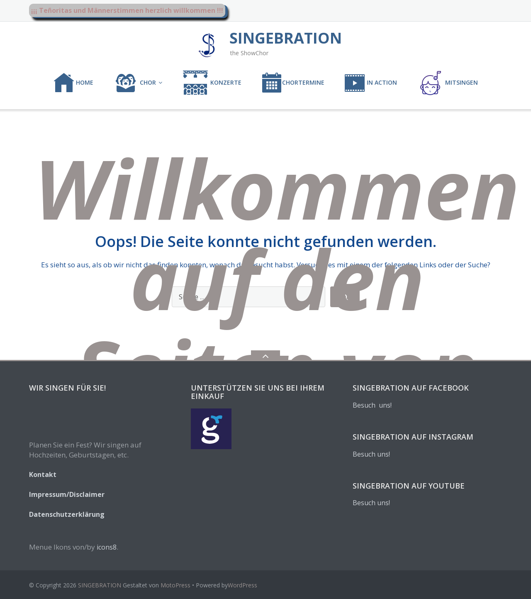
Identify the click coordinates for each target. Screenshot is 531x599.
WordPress (242, 585)
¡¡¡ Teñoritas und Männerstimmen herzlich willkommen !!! (127, 10)
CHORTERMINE (292, 83)
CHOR (134, 83)
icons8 (107, 547)
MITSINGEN (447, 83)
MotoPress (175, 585)
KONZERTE (211, 83)
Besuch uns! (372, 405)
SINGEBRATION (99, 585)
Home (73, 83)
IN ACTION (370, 83)
